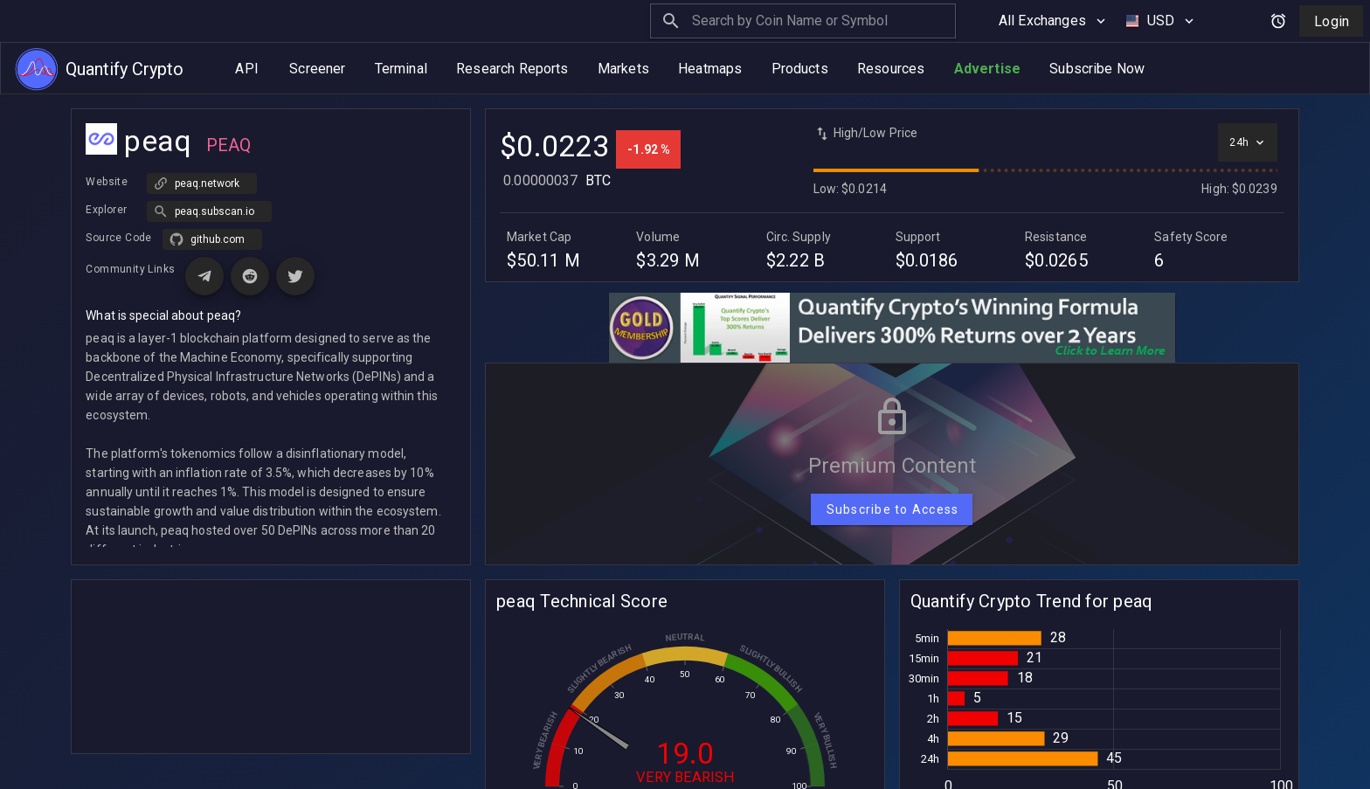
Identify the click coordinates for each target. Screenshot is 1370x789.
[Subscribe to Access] (891, 509)
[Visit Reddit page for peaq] (250, 276)
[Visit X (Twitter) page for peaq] (295, 276)
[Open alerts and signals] (1278, 21)
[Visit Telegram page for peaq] (204, 276)
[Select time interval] (1247, 142)
